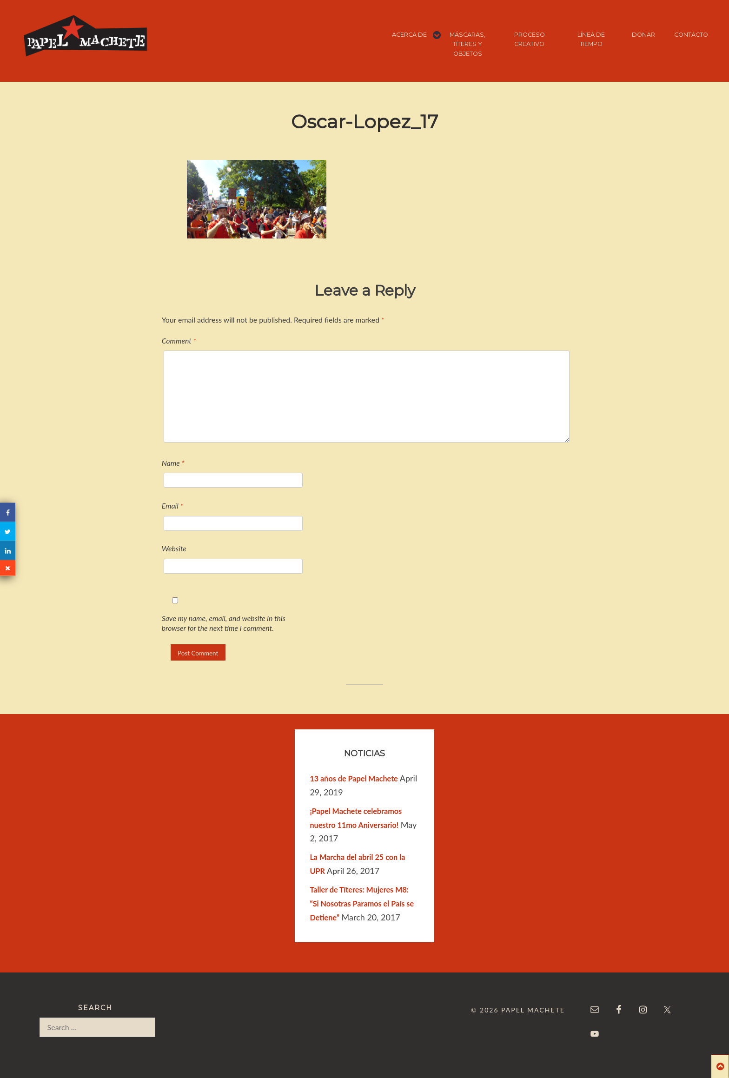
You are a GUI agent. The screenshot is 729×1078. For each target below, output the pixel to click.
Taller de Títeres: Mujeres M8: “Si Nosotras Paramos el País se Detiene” (362, 903)
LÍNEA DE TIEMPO (591, 39)
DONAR (643, 34)
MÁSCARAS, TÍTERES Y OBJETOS (467, 44)
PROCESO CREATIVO (529, 39)
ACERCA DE (409, 34)
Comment (179, 340)
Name (173, 462)
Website (174, 548)
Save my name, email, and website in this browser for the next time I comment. (223, 623)
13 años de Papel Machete (354, 778)
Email (172, 505)
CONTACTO (691, 34)
